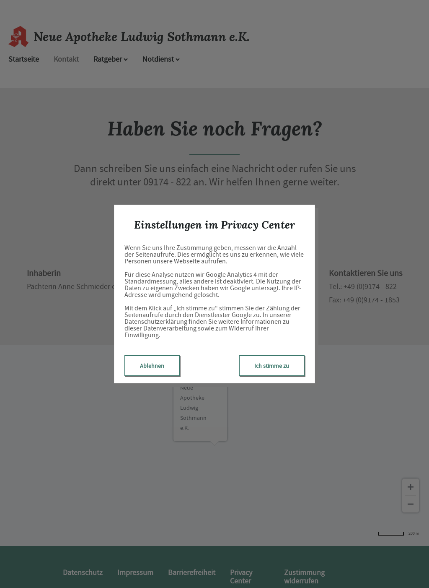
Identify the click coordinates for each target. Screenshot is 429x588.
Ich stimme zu (271, 365)
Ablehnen (152, 365)
